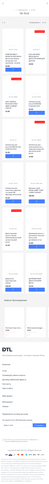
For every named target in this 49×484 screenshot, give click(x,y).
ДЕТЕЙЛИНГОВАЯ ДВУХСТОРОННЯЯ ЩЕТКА (35, 281)
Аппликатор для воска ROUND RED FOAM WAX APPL (35, 104)
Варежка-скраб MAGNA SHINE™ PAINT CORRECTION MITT (36, 190)
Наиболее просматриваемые (15, 300)
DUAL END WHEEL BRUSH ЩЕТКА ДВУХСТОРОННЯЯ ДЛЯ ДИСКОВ (37, 57)
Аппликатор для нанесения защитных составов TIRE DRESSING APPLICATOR (13, 191)
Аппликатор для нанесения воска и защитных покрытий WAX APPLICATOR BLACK (36, 149)
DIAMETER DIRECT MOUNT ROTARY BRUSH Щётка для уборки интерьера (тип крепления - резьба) (13, 58)
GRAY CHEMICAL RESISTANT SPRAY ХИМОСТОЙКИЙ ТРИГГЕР (11, 105)
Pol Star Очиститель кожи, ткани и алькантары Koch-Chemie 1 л (14, 328)
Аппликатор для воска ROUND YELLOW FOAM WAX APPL (13, 147)
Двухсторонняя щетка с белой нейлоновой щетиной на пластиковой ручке (13, 237)
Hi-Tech (11, 49)
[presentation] (20, 432)
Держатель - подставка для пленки (10, 281)
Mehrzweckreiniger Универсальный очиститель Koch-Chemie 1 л (36, 328)
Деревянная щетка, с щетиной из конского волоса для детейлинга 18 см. (36, 236)
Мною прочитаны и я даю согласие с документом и (20, 440)
